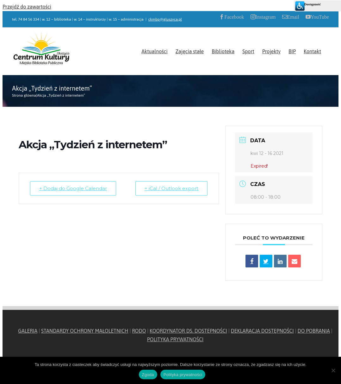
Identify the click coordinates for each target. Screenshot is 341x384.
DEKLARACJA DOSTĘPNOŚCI (262, 331)
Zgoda (148, 374)
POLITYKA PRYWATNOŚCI (175, 339)
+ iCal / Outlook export (171, 188)
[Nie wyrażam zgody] (333, 370)
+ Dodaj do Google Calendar (73, 188)
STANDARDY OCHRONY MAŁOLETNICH (84, 331)
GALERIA (27, 331)
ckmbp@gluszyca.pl (165, 19)
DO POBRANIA (314, 331)
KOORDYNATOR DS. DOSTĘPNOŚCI (188, 331)
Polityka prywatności (183, 374)
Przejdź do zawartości (27, 7)
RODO (139, 331)
